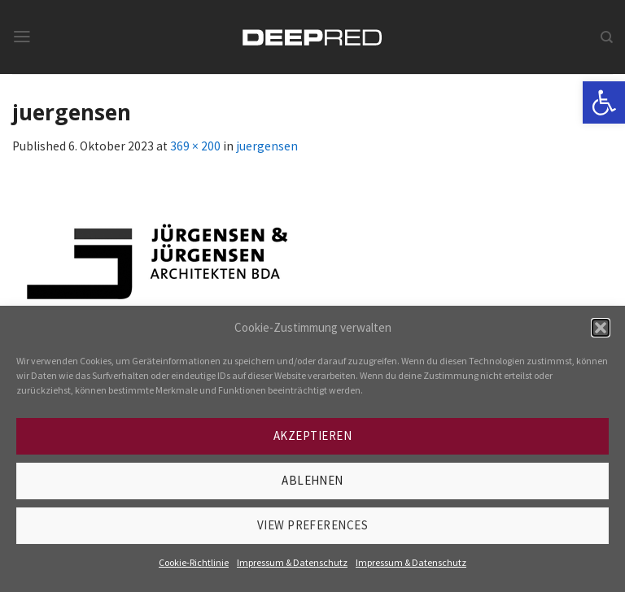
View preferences (312, 525)
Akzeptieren (312, 435)
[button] (600, 328)
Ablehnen (312, 480)
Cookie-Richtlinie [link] (194, 562)
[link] (604, 102)
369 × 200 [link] (195, 146)
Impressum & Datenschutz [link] (292, 562)
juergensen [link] (267, 146)
